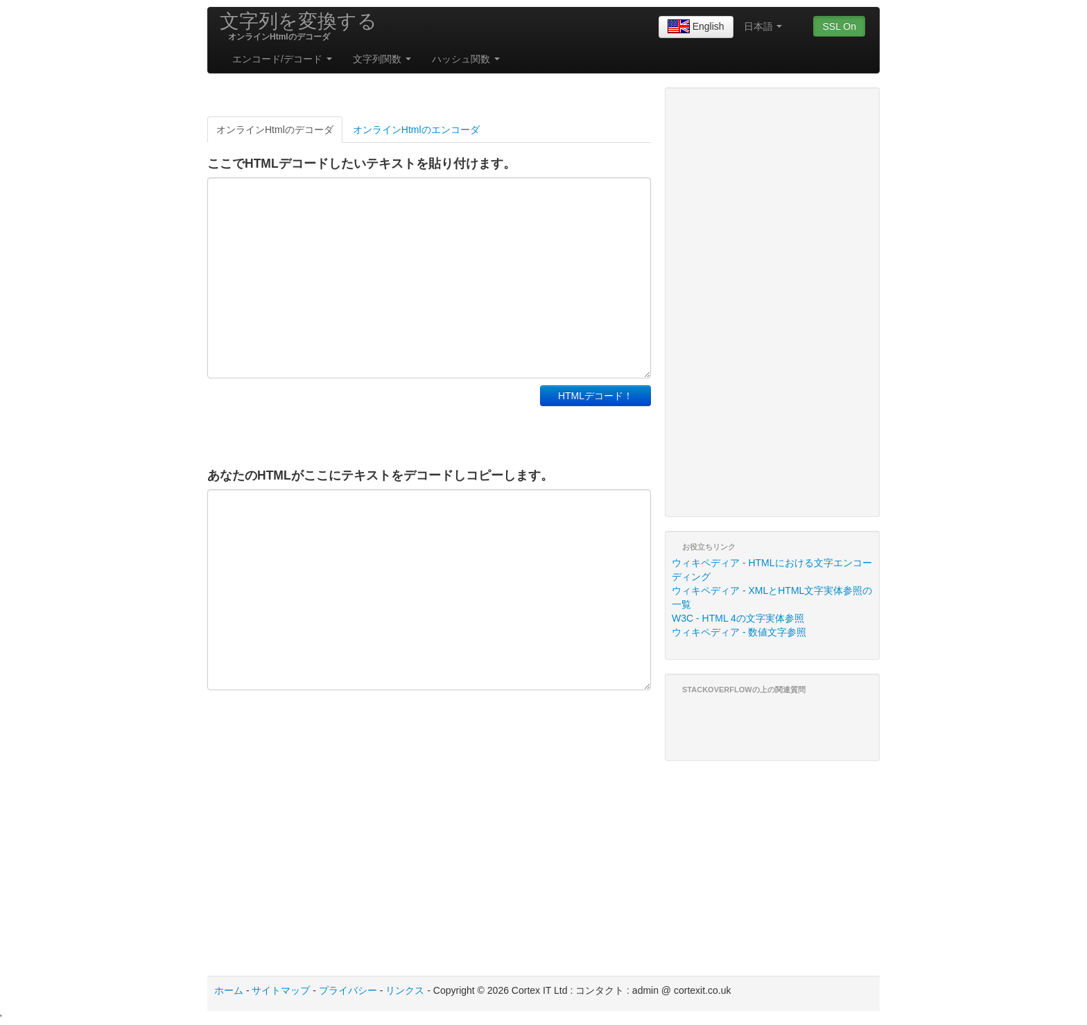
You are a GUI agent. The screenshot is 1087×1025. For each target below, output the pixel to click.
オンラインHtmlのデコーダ (274, 129)
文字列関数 (382, 58)
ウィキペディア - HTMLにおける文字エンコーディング (772, 569)
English (696, 27)
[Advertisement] (369, 420)
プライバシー (348, 990)
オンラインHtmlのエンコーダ (416, 129)
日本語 (763, 26)
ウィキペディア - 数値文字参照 (739, 632)
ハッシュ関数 (466, 58)
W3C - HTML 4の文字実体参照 (738, 618)
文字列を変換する (298, 21)
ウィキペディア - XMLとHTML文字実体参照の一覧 (772, 597)
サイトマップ (281, 990)
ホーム (228, 990)
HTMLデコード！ (595, 395)
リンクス (404, 990)
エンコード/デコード (282, 58)
